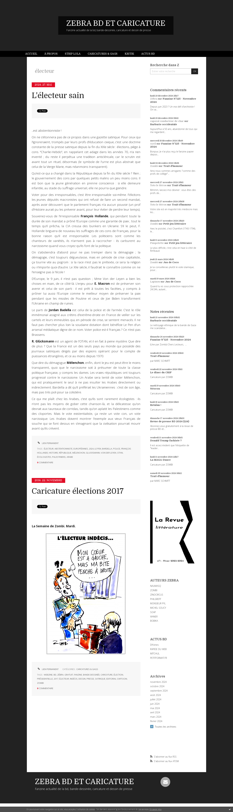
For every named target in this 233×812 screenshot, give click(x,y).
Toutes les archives (165, 726)
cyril (153, 143)
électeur (49, 448)
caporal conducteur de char (167, 121)
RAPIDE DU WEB (158, 649)
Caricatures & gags (102, 53)
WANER (154, 616)
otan (120, 452)
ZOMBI (153, 590)
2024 (91, 448)
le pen (97, 448)
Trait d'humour (173, 166)
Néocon (155, 388)
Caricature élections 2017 (78, 491)
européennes (80, 448)
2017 (56, 678)
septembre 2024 (159, 690)
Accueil (31, 53)
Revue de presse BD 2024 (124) (169, 421)
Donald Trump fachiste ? (166, 440)
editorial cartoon (116, 678)
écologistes (44, 456)
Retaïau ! (155, 405)
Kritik (129, 53)
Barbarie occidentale (163, 124)
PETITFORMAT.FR (158, 657)
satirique (100, 678)
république (65, 452)
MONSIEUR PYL (158, 603)
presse (90, 678)
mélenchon (78, 452)
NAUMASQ (155, 585)
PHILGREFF (155, 599)
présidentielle (45, 678)
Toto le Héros (158, 185)
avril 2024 (155, 712)
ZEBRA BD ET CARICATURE (115, 23)
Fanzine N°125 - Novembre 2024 (170, 339)
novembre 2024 (158, 682)
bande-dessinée (91, 674)
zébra (60, 674)
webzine (48, 674)
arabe (70, 456)
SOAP (153, 612)
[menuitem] (33, 54)
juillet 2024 (155, 699)
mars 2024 (155, 716)
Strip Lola (73, 53)
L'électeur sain (58, 95)
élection (118, 674)
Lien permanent (48, 443)
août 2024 (155, 695)
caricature (107, 674)
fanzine (78, 674)
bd (55, 674)
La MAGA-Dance (160, 459)
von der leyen (108, 452)
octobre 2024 (157, 686)
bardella (107, 448)
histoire (53, 452)
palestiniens (59, 456)
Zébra (153, 98)
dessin (82, 678)
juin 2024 (155, 703)
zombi (40, 682)
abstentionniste (63, 448)
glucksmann (93, 452)
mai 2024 (155, 708)
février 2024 (156, 721)
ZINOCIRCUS (156, 594)
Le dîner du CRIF (161, 372)
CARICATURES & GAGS (87, 669)
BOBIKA (154, 620)
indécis (74, 678)
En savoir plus (155, 809)
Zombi (154, 166)
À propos (51, 53)
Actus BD (148, 53)
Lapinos (155, 281)
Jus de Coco (171, 262)
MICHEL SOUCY (158, 607)
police (116, 448)
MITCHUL (155, 653)
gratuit (69, 674)
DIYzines (154, 644)
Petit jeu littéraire (174, 223)
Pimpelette (157, 243)
